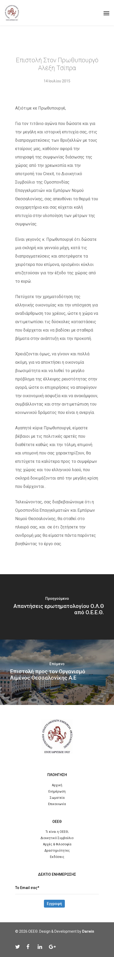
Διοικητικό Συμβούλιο (57, 838)
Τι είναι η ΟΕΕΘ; (57, 832)
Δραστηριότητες (57, 850)
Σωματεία (57, 798)
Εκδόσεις (57, 857)
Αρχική (57, 785)
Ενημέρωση (57, 791)
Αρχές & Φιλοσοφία (57, 844)
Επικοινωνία (57, 804)
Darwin (88, 931)
